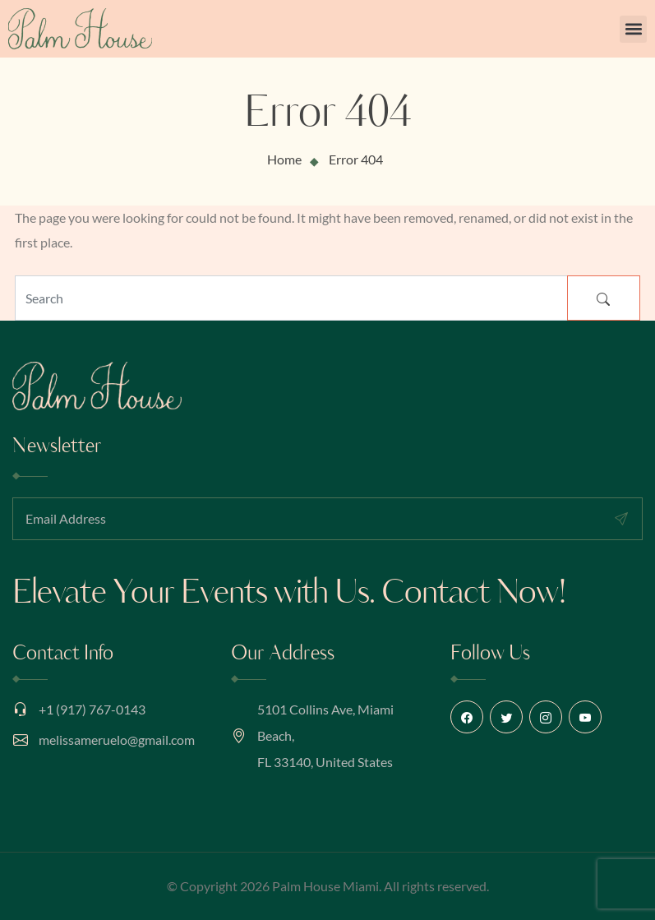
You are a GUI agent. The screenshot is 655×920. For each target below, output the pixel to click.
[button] (633, 29)
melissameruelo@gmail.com (117, 739)
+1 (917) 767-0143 (92, 709)
